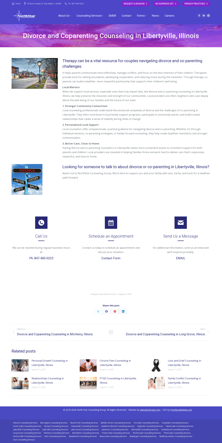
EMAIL (180, 258)
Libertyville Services (107, 294)
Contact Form (110, 258)
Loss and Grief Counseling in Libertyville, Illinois (184, 363)
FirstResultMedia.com (181, 409)
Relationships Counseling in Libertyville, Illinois (48, 380)
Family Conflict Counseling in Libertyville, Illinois (184, 380)
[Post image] (20, 365)
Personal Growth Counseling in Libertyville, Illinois (50, 363)
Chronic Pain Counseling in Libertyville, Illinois (115, 363)
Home (16, 3)
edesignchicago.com (150, 409)
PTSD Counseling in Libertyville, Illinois (118, 380)
